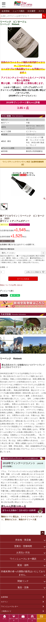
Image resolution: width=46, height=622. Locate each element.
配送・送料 (23, 565)
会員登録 (4, 597)
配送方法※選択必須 (7, 249)
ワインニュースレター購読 (23, 559)
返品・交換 (23, 587)
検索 (44, 16)
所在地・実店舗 (23, 540)
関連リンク (23, 581)
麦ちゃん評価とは (32, 618)
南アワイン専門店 (13, 618)
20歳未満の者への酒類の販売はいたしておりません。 (23, 573)
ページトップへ (43, 533)
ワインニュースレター (9, 606)
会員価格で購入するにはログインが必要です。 (18, 244)
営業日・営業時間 (23, 546)
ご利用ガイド (6, 611)
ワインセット (23, 617)
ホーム (4, 617)
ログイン (4, 602)
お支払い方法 (23, 552)
